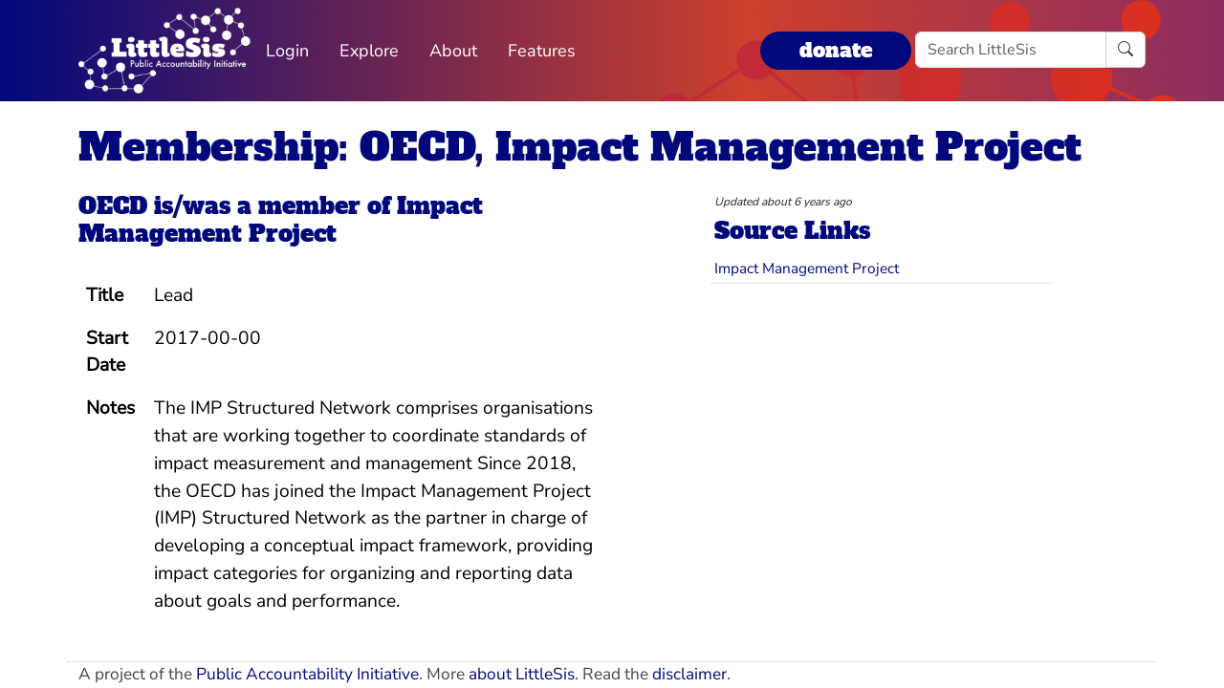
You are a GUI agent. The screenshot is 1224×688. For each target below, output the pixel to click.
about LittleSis (522, 674)
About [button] (453, 50)
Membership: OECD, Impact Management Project (580, 147)
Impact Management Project (280, 219)
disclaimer (689, 674)
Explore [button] (369, 50)
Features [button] (542, 50)
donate (835, 50)
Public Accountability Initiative (307, 674)
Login (287, 50)
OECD (112, 206)
